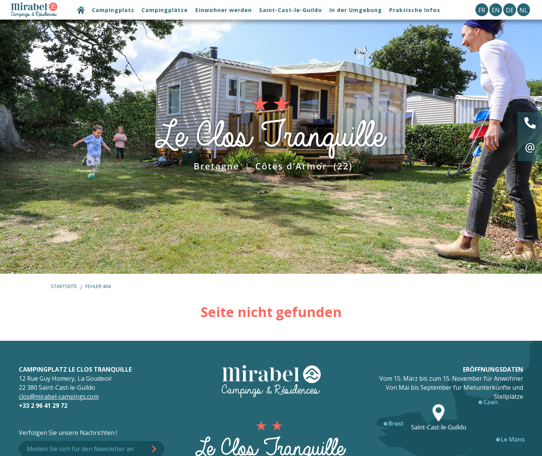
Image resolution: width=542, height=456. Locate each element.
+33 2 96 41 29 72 (43, 405)
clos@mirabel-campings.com (59, 396)
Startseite (64, 286)
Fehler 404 (98, 286)
